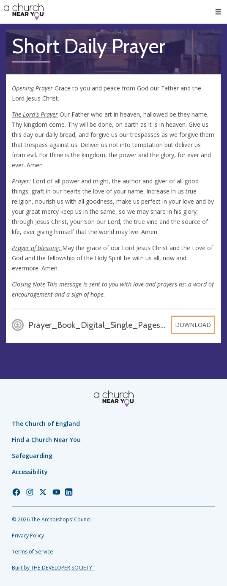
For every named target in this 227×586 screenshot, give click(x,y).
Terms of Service (32, 551)
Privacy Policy (28, 535)
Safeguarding (32, 456)
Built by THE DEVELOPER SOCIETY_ (53, 567)
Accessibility (30, 472)
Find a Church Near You (46, 440)
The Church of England (46, 424)
